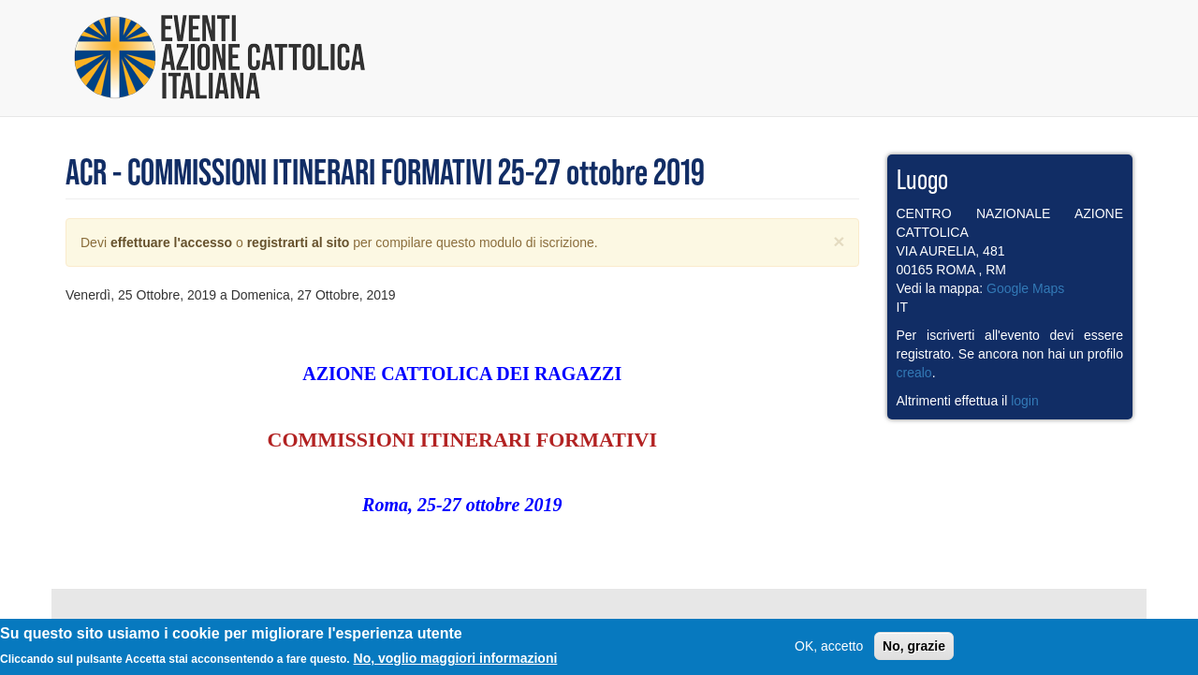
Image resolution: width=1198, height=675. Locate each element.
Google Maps (1025, 288)
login (1025, 400)
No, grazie (914, 648)
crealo (914, 372)
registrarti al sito (298, 242)
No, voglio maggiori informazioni (456, 660)
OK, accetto (829, 648)
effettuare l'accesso (171, 242)
